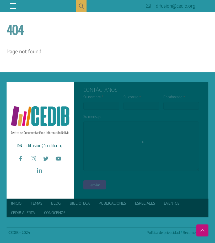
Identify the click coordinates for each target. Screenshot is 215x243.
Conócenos (54, 212)
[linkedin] (39, 169)
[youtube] (58, 157)
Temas (36, 203)
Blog (56, 203)
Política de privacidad (163, 232)
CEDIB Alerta (23, 212)
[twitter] (46, 157)
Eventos (171, 203)
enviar (95, 185)
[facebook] (20, 157)
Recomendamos (195, 232)
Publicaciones (112, 203)
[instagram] (33, 157)
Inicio (16, 203)
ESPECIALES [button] (145, 203)
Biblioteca (80, 203)
